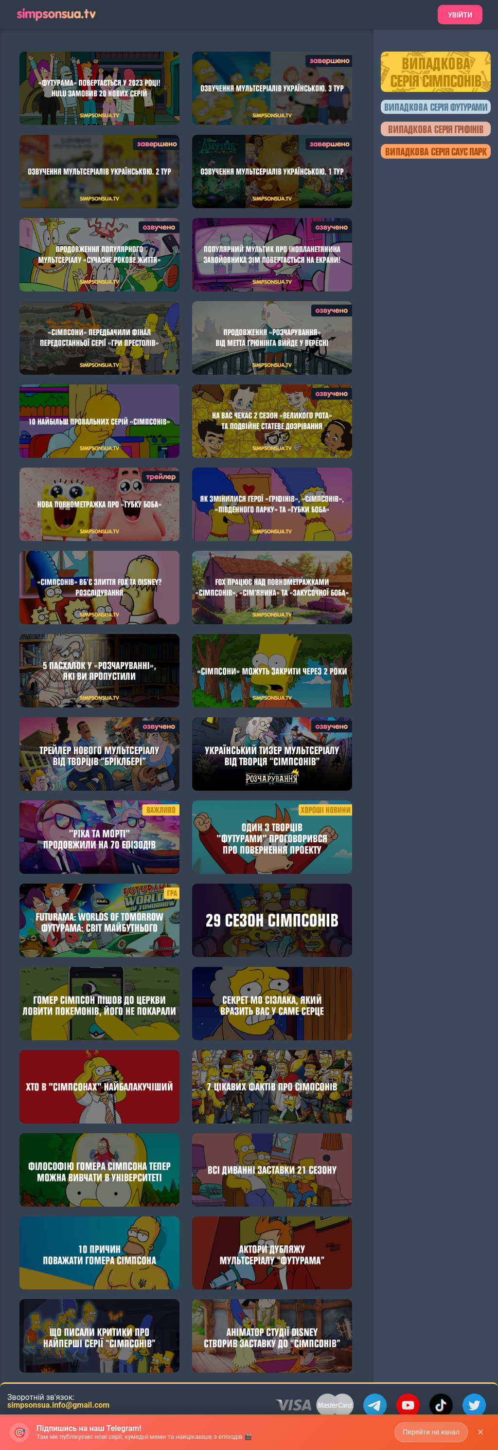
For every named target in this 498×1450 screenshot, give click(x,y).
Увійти (460, 15)
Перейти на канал (431, 1436)
